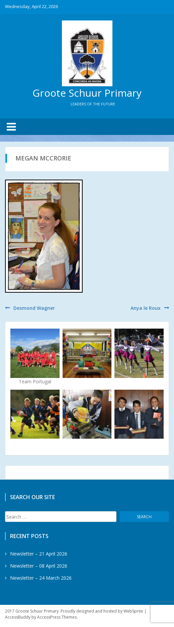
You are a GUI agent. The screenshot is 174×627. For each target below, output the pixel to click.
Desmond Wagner (34, 308)
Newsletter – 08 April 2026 (38, 566)
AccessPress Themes (57, 617)
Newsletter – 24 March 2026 (41, 578)
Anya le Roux (145, 308)
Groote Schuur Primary (87, 93)
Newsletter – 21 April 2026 (38, 553)
